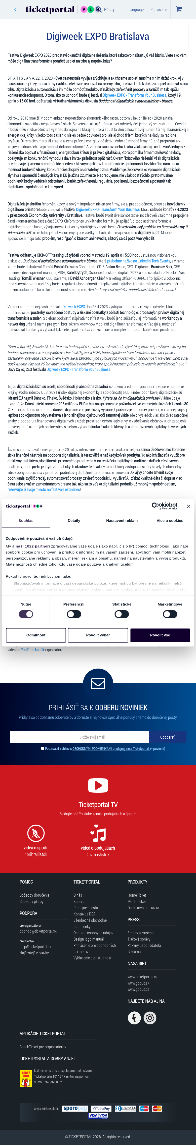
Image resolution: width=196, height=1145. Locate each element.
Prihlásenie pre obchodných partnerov (94, 948)
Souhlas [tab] (26, 520)
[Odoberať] (167, 737)
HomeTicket (137, 895)
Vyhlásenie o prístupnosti (92, 957)
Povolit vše (160, 635)
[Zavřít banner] (188, 506)
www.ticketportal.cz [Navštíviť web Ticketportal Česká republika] (142, 976)
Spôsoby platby (32, 901)
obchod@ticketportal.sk (38, 931)
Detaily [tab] (74, 520)
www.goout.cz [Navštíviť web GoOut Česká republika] (138, 989)
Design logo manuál (88, 939)
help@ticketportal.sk (35, 946)
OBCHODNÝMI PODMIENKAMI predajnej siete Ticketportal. (111, 748)
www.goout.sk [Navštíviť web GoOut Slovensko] (138, 983)
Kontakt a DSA (84, 913)
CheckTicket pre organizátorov (43, 1046)
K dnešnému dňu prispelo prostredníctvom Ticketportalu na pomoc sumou (63, 1076)
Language (136, 9)
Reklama (134, 951)
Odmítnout (36, 635)
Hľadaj (105, 9)
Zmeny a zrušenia (141, 932)
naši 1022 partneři (33, 546)
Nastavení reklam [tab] (122, 520)
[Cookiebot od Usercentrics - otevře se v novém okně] (155, 506)
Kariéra (78, 901)
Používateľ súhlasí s (105, 748)
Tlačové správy (139, 939)
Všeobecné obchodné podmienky (90, 923)
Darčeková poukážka (143, 907)
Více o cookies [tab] (170, 520)
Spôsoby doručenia (34, 895)
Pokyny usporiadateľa (144, 945)
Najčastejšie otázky (34, 952)
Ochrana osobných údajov (93, 932)
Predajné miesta (85, 907)
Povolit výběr (98, 635)
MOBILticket (137, 901)
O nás (77, 895)
